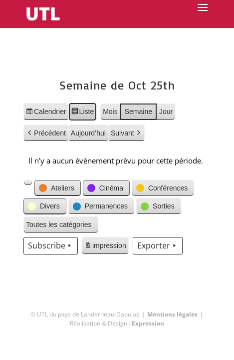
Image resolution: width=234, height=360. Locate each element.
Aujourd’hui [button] (88, 133)
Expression (148, 323)
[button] (27, 182)
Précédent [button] (46, 133)
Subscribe (50, 246)
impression (105, 247)
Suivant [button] (126, 133)
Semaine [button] (138, 112)
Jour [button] (166, 112)
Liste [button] (82, 113)
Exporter (157, 246)
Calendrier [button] (45, 113)
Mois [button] (110, 112)
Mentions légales (172, 314)
